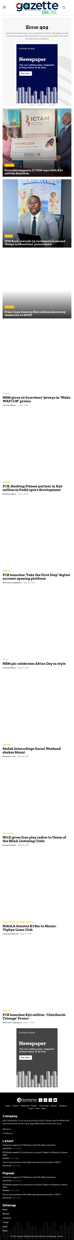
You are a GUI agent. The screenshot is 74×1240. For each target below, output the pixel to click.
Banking (8, 236)
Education (9, 165)
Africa (5, 659)
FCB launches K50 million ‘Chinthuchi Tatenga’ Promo (34, 1016)
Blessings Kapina (9, 494)
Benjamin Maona (9, 845)
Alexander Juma (9, 756)
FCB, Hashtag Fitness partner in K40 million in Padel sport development (32, 488)
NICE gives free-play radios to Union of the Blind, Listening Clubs (34, 839)
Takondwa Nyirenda (10, 934)
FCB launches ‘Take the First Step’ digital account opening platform (36, 577)
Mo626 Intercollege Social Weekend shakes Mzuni (32, 750)
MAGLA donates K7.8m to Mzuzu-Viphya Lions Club (30, 928)
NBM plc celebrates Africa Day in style (34, 663)
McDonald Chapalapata (12, 583)
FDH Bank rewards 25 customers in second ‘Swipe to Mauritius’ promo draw (35, 1153)
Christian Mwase (9, 405)
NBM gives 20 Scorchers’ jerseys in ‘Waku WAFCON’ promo (36, 399)
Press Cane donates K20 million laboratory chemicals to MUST (32, 1162)
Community (8, 833)
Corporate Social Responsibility (18, 922)
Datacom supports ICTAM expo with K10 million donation (29, 1145)
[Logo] (27, 1100)
